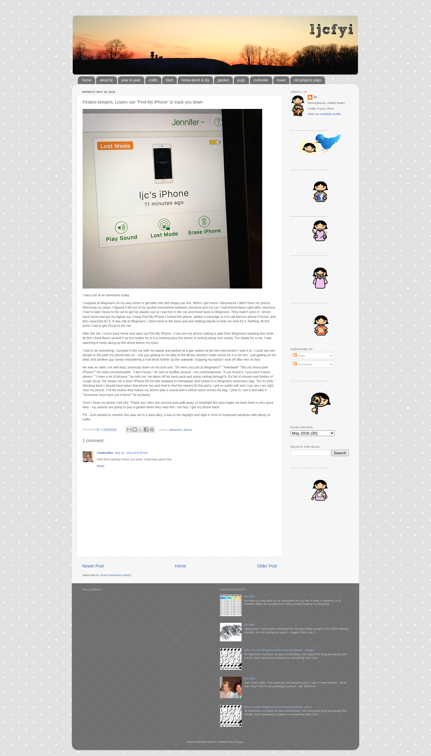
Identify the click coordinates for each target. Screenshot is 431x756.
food (169, 80)
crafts (153, 80)
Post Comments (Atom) (115, 575)
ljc (315, 96)
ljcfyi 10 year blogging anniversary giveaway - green (278, 706)
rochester (261, 80)
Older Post (267, 566)
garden (223, 80)
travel (281, 80)
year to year (131, 80)
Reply (100, 465)
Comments (302, 364)
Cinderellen (105, 452)
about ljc (106, 80)
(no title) (249, 596)
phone (188, 429)
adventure (175, 429)
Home (180, 566)
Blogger (239, 741)
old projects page (307, 80)
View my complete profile (324, 114)
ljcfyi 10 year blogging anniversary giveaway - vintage (279, 650)
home (86, 80)
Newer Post (93, 566)
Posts (299, 355)
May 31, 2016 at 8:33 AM (131, 452)
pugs (241, 80)
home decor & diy (195, 80)
